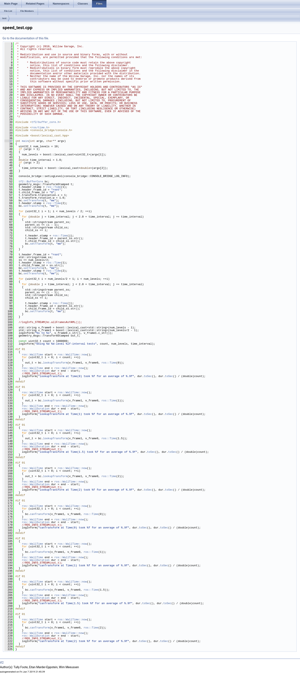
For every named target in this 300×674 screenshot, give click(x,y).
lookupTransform (55, 363)
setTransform (33, 200)
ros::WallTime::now (72, 354)
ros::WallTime (32, 354)
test (4, 18)
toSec (148, 376)
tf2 (2, 662)
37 (8, 141)
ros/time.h (40, 127)
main (25, 141)
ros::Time (53, 187)
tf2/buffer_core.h (45, 122)
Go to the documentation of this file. (25, 38)
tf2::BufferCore (31, 181)
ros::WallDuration (36, 371)
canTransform (40, 514)
